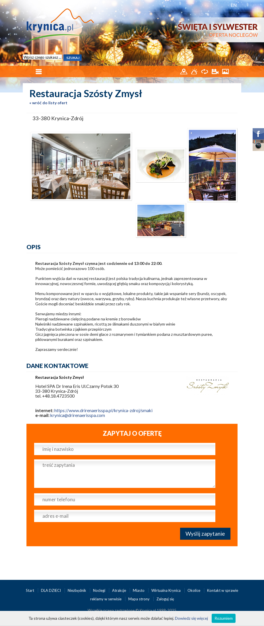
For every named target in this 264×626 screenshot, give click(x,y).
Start (30, 590)
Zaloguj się (165, 599)
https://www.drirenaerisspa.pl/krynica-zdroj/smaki (103, 410)
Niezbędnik (77, 590)
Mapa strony (139, 599)
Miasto (139, 590)
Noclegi (99, 590)
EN (234, 5)
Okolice (194, 590)
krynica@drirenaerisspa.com (77, 415)
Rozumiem (223, 618)
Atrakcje (119, 590)
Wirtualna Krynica (166, 590)
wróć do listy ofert (49, 102)
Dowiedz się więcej (191, 618)
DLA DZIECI (51, 590)
